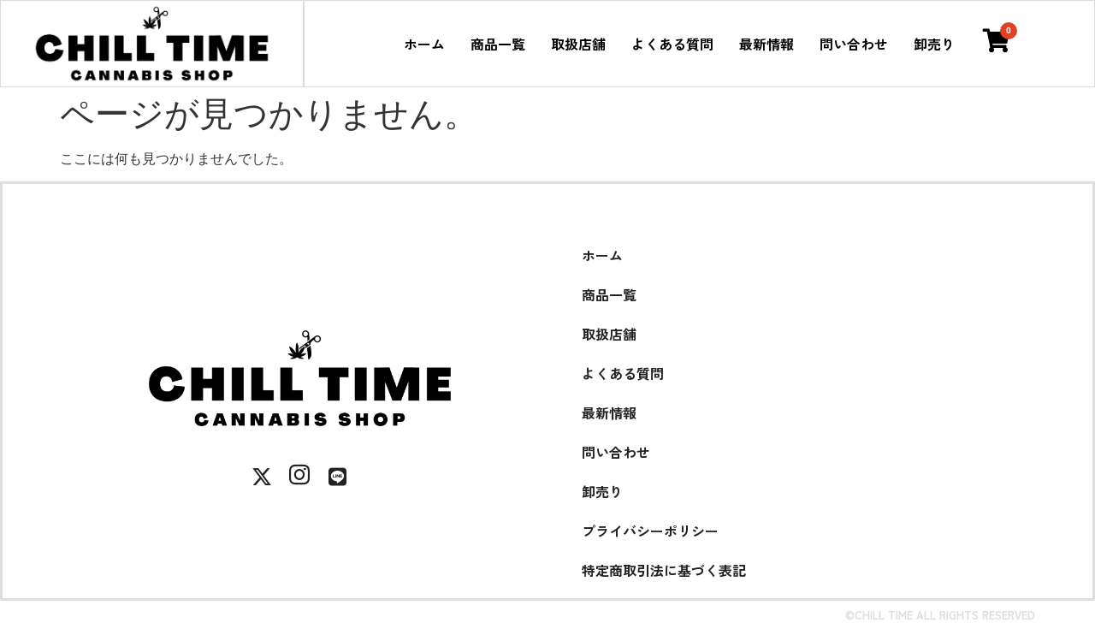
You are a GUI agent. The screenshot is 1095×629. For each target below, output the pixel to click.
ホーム (424, 43)
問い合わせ (854, 43)
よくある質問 (672, 43)
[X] (262, 477)
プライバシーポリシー (650, 530)
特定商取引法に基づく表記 (664, 570)
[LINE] (337, 477)
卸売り (934, 43)
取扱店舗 (578, 43)
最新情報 (766, 43)
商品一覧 (498, 43)
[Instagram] (299, 477)
